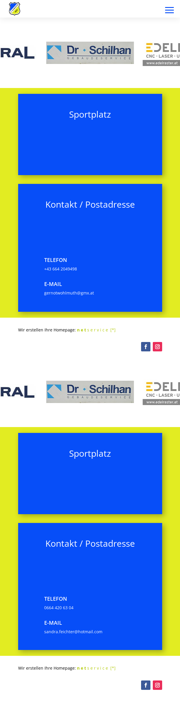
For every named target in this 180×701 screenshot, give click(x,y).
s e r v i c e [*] (96, 330)
